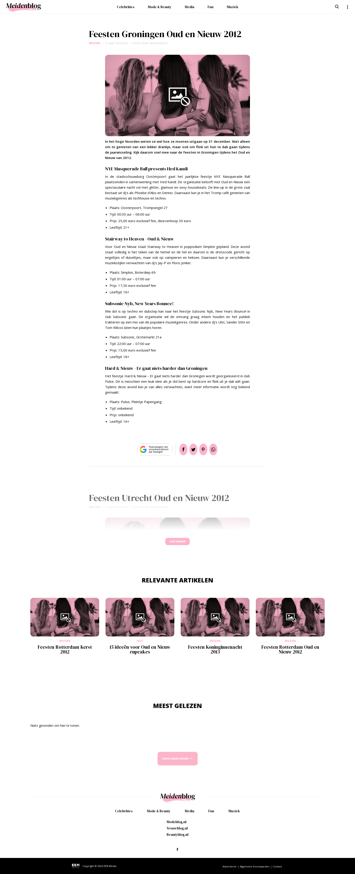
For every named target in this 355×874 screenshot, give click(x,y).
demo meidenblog (154, 43)
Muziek (232, 7)
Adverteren (230, 866)
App (219, 449)
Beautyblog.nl (177, 834)
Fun (210, 7)
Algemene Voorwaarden (254, 866)
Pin (205, 449)
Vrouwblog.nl (177, 828)
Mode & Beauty (159, 7)
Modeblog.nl (176, 821)
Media (189, 7)
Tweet (191, 449)
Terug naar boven (175, 762)
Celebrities (125, 7)
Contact (277, 866)
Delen (178, 449)
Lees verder (177, 543)
